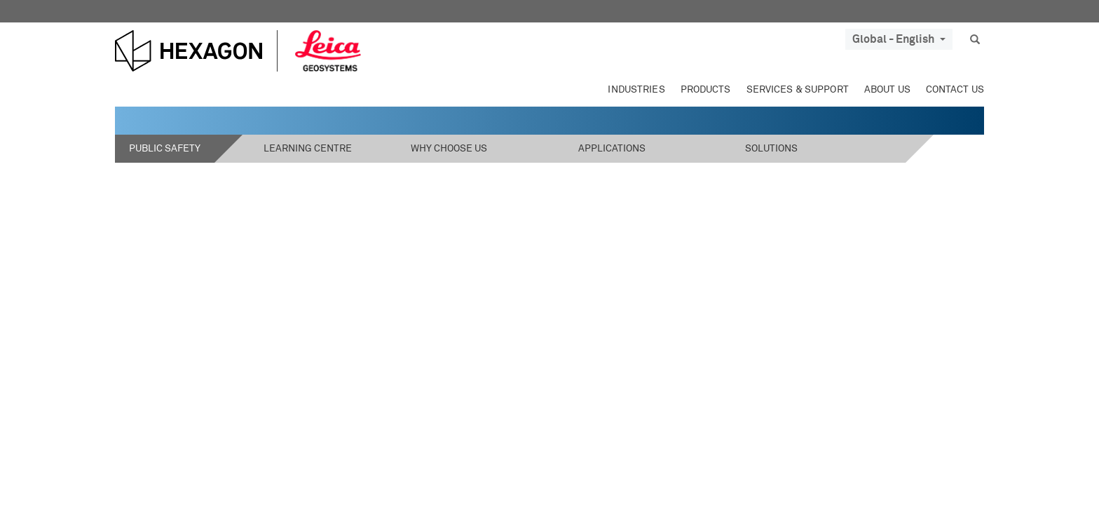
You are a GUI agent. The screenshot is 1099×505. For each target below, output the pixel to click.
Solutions (771, 149)
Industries (636, 90)
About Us (887, 90)
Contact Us (955, 90)
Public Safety (164, 149)
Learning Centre (308, 149)
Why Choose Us (449, 149)
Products (706, 90)
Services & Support (797, 90)
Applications (612, 149)
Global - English (899, 39)
